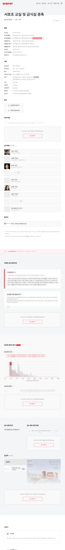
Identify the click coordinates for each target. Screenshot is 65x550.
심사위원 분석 (12, 251)
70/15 (16, 158)
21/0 (16, 186)
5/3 (18, 172)
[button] (63, 3)
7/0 (16, 165)
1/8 (25, 223)
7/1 (21, 201)
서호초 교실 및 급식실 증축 (24, 14)
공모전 (38, 3)
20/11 (16, 193)
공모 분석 (21, 251)
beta (18, 345)
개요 (5, 251)
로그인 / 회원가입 (54, 3)
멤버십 (44, 3)
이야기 (34, 251)
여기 (27, 236)
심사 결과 (28, 251)
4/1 (21, 208)
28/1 (16, 151)
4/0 (16, 179)
